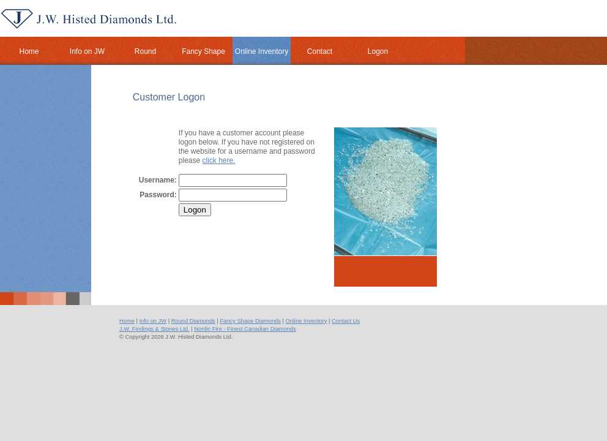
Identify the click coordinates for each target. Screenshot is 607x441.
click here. (219, 160)
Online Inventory (261, 51)
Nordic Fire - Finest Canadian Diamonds (245, 329)
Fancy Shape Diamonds (250, 321)
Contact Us (346, 321)
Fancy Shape (203, 51)
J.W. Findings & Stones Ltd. (154, 329)
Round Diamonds (193, 321)
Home (127, 321)
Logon (378, 51)
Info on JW (87, 51)
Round (145, 51)
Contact (319, 51)
